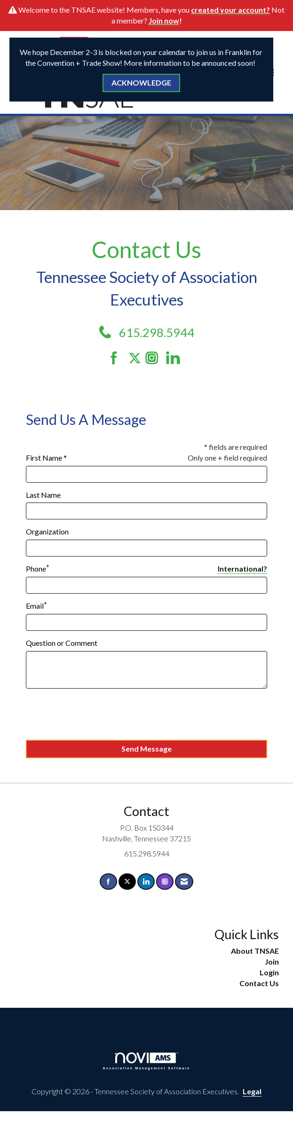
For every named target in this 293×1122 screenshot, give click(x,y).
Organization (47, 531)
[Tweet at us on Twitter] (136, 358)
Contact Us (259, 983)
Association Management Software (146, 1061)
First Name (44, 457)
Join (272, 961)
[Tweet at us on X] (127, 881)
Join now (164, 20)
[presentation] (97, 714)
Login (269, 972)
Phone (36, 568)
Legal (252, 1091)
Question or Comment (61, 642)
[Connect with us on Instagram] (155, 358)
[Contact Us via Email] (184, 881)
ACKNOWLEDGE (141, 82)
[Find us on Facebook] (117, 358)
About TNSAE (255, 950)
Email (35, 605)
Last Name (43, 494)
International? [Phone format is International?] (242, 568)
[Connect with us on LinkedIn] (175, 358)
